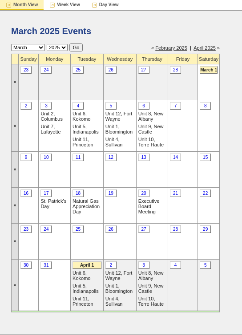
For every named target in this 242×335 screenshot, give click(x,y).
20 (143, 193)
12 (111, 157)
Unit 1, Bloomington (119, 129)
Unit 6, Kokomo (81, 116)
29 (205, 229)
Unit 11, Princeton (83, 142)
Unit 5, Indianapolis (86, 129)
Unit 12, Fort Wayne (119, 116)
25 (78, 69)
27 (143, 69)
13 (143, 157)
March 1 (208, 69)
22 (205, 193)
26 (111, 69)
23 (26, 69)
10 (46, 157)
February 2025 (171, 48)
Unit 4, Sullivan (114, 142)
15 (205, 157)
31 (46, 265)
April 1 (87, 265)
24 (46, 69)
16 (26, 193)
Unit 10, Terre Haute (151, 142)
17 (46, 193)
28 (175, 69)
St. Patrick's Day (53, 203)
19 (111, 193)
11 (78, 157)
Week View (68, 4)
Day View (109, 4)
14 (175, 157)
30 (26, 265)
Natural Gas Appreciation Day (86, 206)
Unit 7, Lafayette (50, 129)
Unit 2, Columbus (51, 116)
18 (78, 193)
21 (175, 193)
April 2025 (205, 48)
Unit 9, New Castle (151, 129)
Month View (25, 4)
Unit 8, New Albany (151, 116)
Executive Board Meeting (149, 206)
